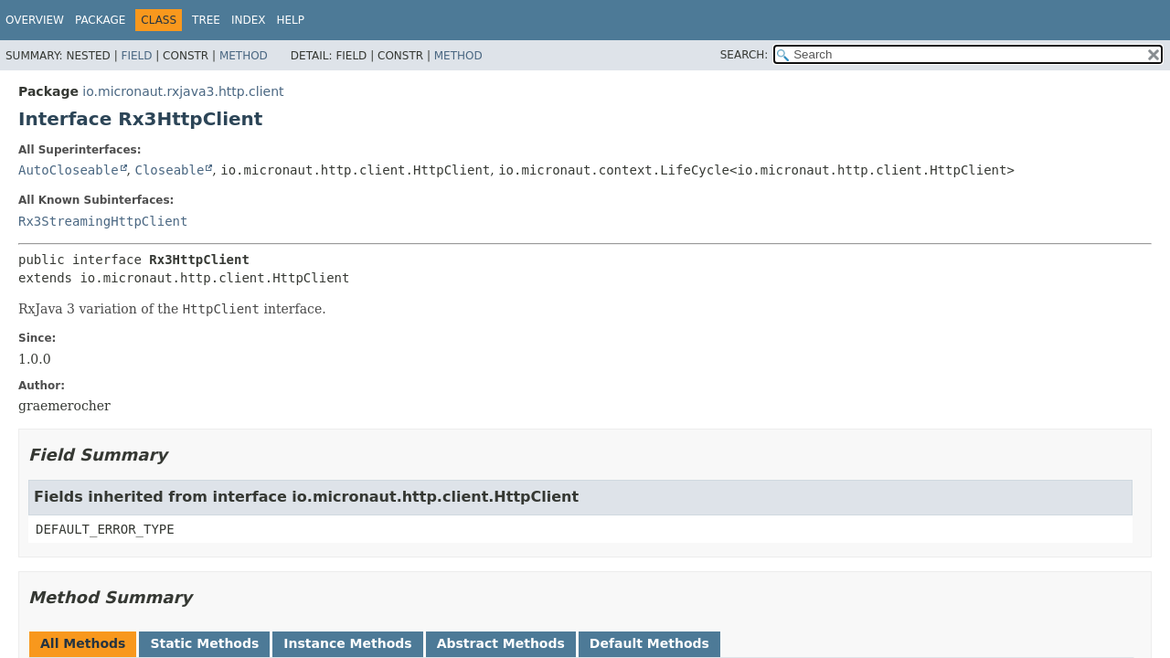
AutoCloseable (68, 170)
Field (136, 55)
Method (243, 55)
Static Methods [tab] (204, 643)
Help (291, 20)
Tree (206, 20)
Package (100, 20)
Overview (34, 20)
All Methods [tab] (82, 643)
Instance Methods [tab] (347, 643)
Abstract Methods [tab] (501, 643)
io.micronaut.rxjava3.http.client (182, 91)
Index (248, 20)
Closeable (169, 170)
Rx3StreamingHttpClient (102, 221)
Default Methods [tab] (649, 643)
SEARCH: (744, 54)
